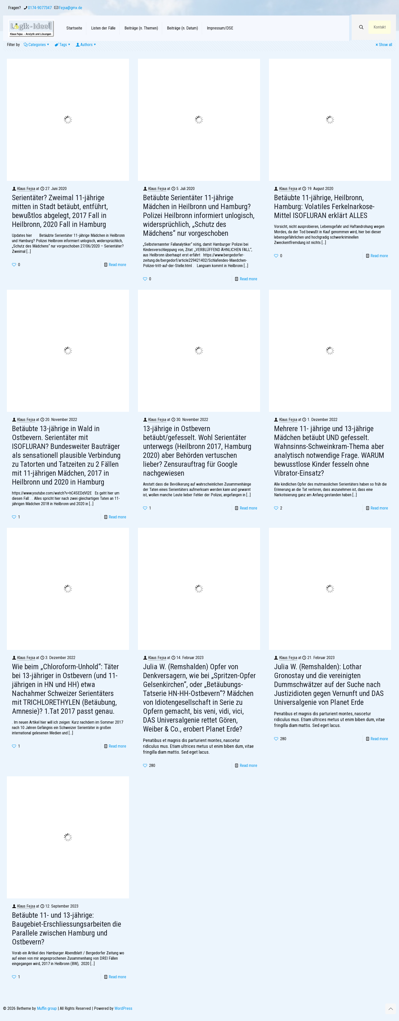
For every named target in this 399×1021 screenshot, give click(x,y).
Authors (86, 44)
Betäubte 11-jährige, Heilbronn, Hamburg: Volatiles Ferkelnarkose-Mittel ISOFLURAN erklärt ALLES (324, 206)
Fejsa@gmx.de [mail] (70, 7)
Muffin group (47, 1008)
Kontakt (380, 27)
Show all (383, 44)
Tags (62, 44)
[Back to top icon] (390, 1008)
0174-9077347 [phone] (40, 7)
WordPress (123, 1008)
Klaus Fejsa (26, 188)
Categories (37, 44)
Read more (117, 264)
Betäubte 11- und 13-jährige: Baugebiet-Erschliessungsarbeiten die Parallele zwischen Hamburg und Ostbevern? (66, 928)
